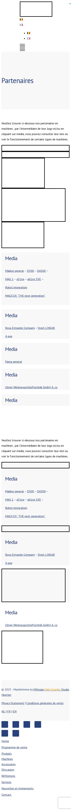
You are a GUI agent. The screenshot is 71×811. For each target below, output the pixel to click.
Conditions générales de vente (44, 703)
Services (6, 782)
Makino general (14, 271)
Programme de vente (14, 747)
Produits (6, 753)
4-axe (8, 336)
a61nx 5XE (34, 279)
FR (9, 711)
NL (3, 711)
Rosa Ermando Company (20, 328)
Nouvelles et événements (17, 788)
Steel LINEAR (46, 328)
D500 (30, 271)
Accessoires (8, 764)
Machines (7, 759)
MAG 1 (9, 279)
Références (8, 776)
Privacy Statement (12, 703)
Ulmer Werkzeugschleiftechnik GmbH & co (31, 387)
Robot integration (16, 287)
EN (15, 711)
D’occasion (7, 769)
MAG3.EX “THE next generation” (25, 295)
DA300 (41, 271)
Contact (6, 794)
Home (5, 741)
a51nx (20, 279)
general (17, 361)
